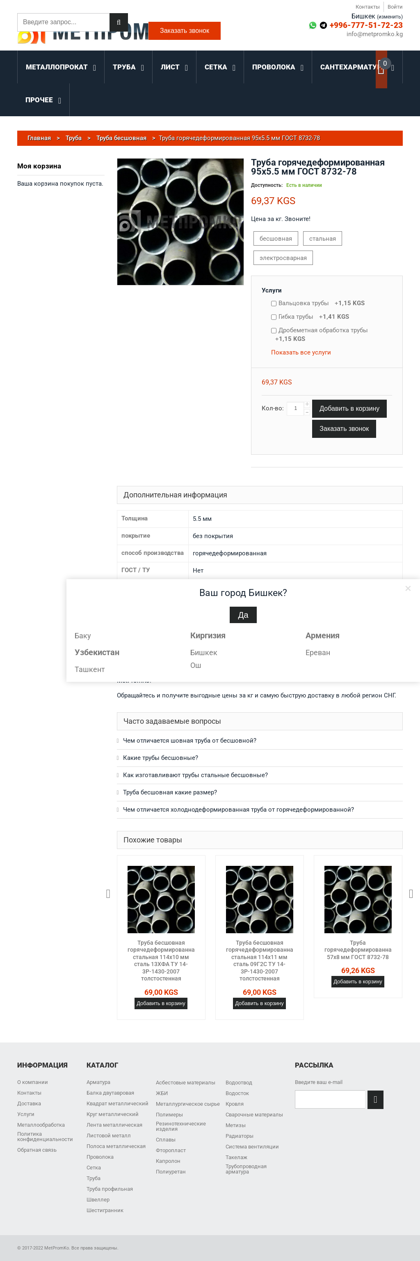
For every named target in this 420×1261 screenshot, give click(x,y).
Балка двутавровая (110, 1092)
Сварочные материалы (254, 1114)
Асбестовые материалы (185, 1082)
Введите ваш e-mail (318, 1082)
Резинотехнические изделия (181, 1126)
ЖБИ (162, 1093)
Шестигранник (105, 1210)
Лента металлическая (114, 1125)
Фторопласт (171, 1150)
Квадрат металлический (117, 1103)
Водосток (237, 1093)
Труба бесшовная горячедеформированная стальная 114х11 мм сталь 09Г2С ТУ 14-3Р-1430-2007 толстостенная (261, 960)
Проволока (100, 1157)
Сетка (94, 1167)
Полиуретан (171, 1171)
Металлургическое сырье (188, 1104)
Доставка (29, 1103)
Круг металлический (113, 1114)
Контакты (368, 7)
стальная (322, 238)
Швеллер (98, 1199)
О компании (32, 1082)
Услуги (272, 290)
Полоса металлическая (116, 1146)
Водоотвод (239, 1082)
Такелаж (236, 1157)
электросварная (283, 258)
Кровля (235, 1104)
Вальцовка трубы (321, 303)
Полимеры (169, 1114)
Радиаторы (239, 1136)
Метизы (236, 1125)
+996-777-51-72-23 (366, 25)
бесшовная (276, 238)
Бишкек (203, 652)
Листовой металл (109, 1135)
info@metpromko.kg (375, 34)
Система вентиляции (252, 1146)
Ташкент (90, 669)
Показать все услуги (301, 352)
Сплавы (166, 1139)
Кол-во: (273, 408)
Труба (93, 1178)
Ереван (318, 652)
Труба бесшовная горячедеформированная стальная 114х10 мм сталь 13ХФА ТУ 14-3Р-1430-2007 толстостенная (163, 960)
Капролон (168, 1161)
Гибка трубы (313, 316)
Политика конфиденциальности (45, 1136)
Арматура (98, 1082)
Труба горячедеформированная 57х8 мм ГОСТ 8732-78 (359, 949)
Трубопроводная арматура (246, 1169)
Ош (195, 665)
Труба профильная (110, 1189)
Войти (395, 7)
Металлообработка (41, 1125)
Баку (83, 635)
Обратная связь (37, 1150)
